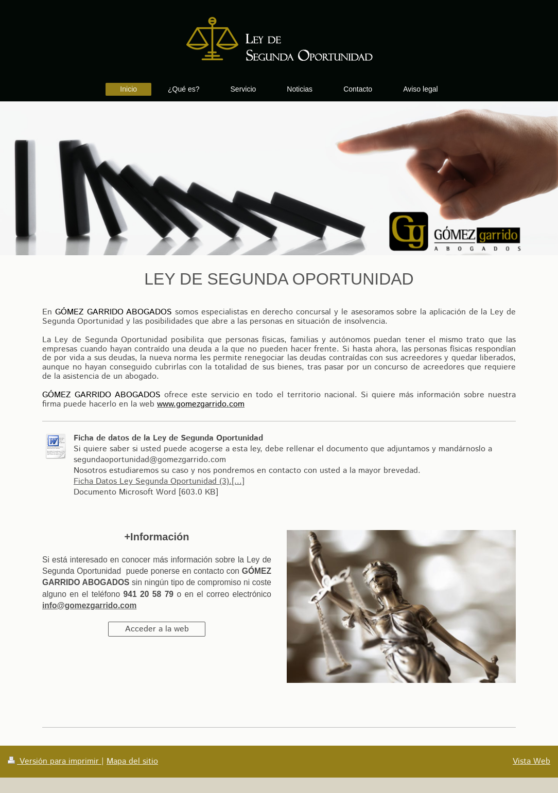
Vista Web (531, 761)
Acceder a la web (157, 629)
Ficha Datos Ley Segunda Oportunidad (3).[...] (159, 481)
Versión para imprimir (54, 761)
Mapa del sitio (132, 761)
